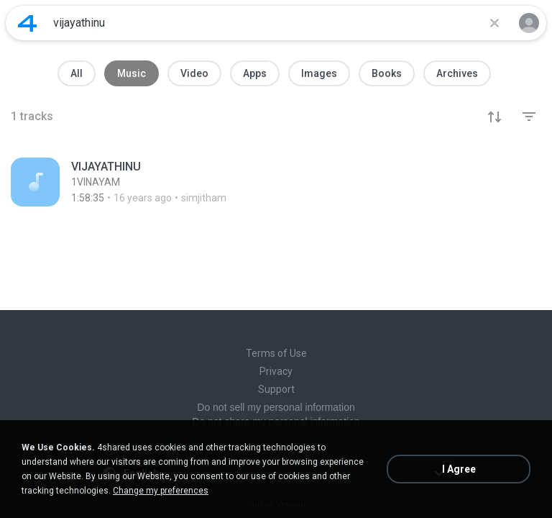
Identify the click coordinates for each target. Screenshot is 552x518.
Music (131, 73)
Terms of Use (276, 353)
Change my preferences (160, 491)
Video (194, 73)
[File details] (276, 182)
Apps (255, 73)
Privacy (276, 371)
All (76, 73)
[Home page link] (27, 23)
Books (387, 73)
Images (319, 73)
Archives (457, 73)
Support (276, 389)
